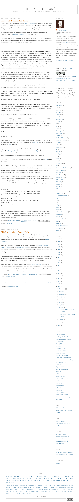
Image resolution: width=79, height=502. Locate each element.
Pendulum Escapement (62, 441)
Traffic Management (61, 225)
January (61, 319)
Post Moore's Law (60, 426)
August (61, 297)
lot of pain (23, 151)
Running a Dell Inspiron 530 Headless (15, 21)
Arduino (58, 114)
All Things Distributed (62, 337)
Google (58, 463)
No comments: (33, 274)
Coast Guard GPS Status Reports (64, 452)
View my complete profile (64, 60)
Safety (57, 205)
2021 (59, 252)
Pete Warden (59, 383)
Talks (57, 221)
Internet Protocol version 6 (63, 423)
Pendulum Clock (60, 439)
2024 (59, 244)
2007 (59, 323)
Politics (58, 186)
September (62, 294)
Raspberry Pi (59, 193)
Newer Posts (4, 283)
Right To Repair (60, 198)
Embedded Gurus (60, 353)
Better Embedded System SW (63, 339)
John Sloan (66, 42)
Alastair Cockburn (60, 334)
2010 (59, 281)
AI (56, 107)
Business (58, 121)
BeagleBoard (59, 119)
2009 (59, 284)
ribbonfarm (59, 390)
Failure (57, 144)
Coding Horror (60, 341)
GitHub (58, 412)
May (60, 302)
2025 (59, 241)
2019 (59, 257)
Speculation (59, 214)
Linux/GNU (59, 163)
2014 (59, 270)
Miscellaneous (11, 276)
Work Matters (59, 399)
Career (57, 128)
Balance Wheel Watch (61, 434)
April (60, 304)
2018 (59, 260)
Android (58, 110)
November (62, 289)
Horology (58, 154)
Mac (57, 165)
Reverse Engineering (61, 195)
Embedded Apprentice (61, 348)
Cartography (59, 131)
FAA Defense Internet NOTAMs (64, 454)
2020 (59, 255)
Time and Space (60, 443)
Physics (58, 184)
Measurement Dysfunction (63, 168)
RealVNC (35, 142)
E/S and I (58, 346)
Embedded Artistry (61, 350)
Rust (57, 200)
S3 (56, 202)
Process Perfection (60, 385)
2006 (59, 325)
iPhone (57, 158)
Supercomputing (60, 219)
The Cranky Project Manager (63, 397)
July (60, 299)
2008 (59, 286)
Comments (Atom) (13, 286)
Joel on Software (60, 376)
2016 (59, 265)
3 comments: (32, 221)
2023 (59, 247)
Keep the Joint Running (62, 378)
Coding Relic (59, 344)
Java (57, 161)
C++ (57, 126)
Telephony (58, 223)
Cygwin (38, 151)
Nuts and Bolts (60, 179)
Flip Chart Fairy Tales (61, 362)
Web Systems (59, 228)
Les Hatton (58, 381)
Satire (57, 207)
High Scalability (60, 367)
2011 (59, 278)
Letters (8, 247)
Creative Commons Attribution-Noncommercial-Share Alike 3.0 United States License (66, 78)
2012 (59, 276)
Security (58, 209)
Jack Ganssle (59, 374)
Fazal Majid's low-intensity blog (64, 360)
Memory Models (60, 170)
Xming (10, 151)
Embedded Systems (61, 140)
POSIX (58, 188)
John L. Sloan (68, 68)
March (61, 307)
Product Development (61, 191)
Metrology (58, 172)
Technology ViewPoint (62, 394)
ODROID (58, 181)
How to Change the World (62, 369)
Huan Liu (58, 371)
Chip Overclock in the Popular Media (15, 232)
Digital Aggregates (30, 23)
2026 (59, 239)
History (58, 151)
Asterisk (9, 223)
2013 (59, 273)
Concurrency (59, 133)
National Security (60, 177)
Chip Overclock (40, 8)
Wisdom (58, 230)
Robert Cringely (60, 392)
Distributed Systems (61, 138)
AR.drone (58, 112)
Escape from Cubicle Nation (63, 357)
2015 (59, 268)
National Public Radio (22, 247)
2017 (59, 262)
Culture (58, 135)
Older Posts (50, 283)
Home (27, 283)
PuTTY (46, 159)
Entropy (58, 142)
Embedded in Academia (62, 355)
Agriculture (59, 105)
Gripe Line (58, 364)
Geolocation (59, 147)
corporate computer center (20, 34)
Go (56, 149)
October (61, 291)
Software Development (62, 212)
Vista (10, 144)
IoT (57, 156)
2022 (59, 249)
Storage (58, 216)
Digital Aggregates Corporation (64, 410)
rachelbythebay (60, 387)
